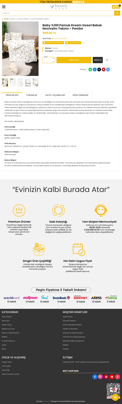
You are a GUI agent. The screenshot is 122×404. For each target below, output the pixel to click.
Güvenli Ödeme (69, 321)
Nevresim (6, 321)
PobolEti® (47, 401)
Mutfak (4, 337)
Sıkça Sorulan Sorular (10, 374)
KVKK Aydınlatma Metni (72, 325)
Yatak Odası (7, 325)
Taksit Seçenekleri (55, 95)
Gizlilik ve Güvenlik (70, 329)
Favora (55, 48)
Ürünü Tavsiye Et (73, 43)
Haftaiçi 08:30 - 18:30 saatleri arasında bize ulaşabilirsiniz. (86, 362)
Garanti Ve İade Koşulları (73, 333)
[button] (5, 48)
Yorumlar (31, 95)
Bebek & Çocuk (9, 19)
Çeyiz (4, 345)
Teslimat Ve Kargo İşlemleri (74, 337)
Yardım (66, 349)
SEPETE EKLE (74, 60)
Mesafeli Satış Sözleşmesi (73, 341)
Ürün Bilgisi (12, 95)
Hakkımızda (67, 316)
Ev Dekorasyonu (8, 341)
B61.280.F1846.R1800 (59, 38)
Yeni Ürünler (7, 316)
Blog (4, 349)
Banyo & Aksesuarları (10, 333)
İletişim (66, 345)
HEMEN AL (98, 60)
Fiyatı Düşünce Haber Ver (53, 43)
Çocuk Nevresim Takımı (40, 19)
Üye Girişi (5, 370)
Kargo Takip (7, 362)
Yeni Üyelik (6, 366)
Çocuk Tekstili (23, 19)
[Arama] (117, 13)
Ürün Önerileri (80, 95)
